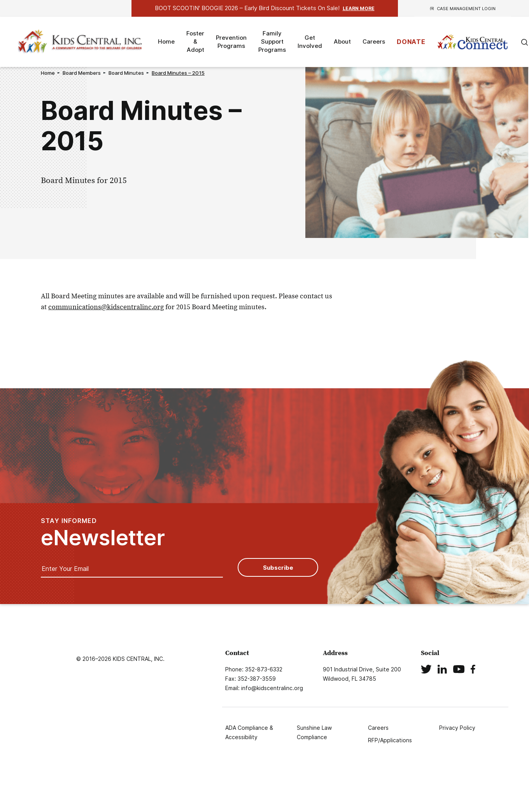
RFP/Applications (390, 740)
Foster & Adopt (195, 41)
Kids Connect (472, 42)
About (342, 41)
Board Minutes (126, 73)
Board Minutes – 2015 (178, 73)
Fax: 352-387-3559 (250, 678)
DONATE (411, 42)
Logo (81, 42)
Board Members (82, 73)
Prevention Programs (231, 41)
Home (166, 41)
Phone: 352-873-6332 (253, 669)
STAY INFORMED (103, 532)
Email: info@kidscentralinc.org (264, 688)
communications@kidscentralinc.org (106, 307)
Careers (374, 41)
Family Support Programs (272, 41)
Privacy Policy (457, 727)
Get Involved (310, 41)
